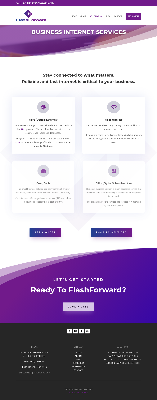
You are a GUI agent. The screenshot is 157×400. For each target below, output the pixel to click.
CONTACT (78, 370)
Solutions (94, 16)
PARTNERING (78, 366)
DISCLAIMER (25, 372)
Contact (118, 16)
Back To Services (111, 232)
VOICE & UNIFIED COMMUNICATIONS (122, 359)
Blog (108, 16)
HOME (78, 352)
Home (74, 16)
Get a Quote (133, 16)
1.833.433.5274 (29, 367)
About (83, 16)
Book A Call (78, 312)
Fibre (23, 129)
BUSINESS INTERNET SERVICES (122, 352)
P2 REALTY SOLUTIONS (78, 392)
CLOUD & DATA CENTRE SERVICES (123, 362)
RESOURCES (78, 362)
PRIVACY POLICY (42, 372)
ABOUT (78, 356)
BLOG (78, 359)
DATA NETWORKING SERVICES (123, 356)
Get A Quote (45, 232)
